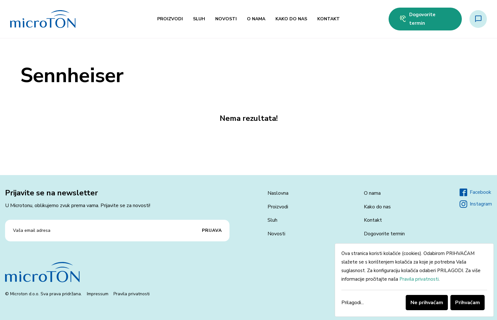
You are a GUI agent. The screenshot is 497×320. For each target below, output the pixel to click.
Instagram (476, 204)
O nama (256, 19)
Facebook (475, 192)
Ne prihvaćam (426, 302)
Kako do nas (291, 19)
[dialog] (414, 280)
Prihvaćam (467, 302)
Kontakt (328, 19)
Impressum (97, 294)
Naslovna (278, 193)
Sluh (199, 19)
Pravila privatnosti (131, 294)
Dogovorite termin (417, 18)
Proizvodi (170, 19)
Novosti (226, 19)
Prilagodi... (352, 302)
